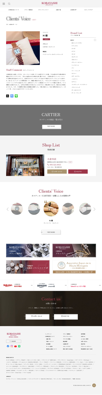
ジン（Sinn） (80, 362)
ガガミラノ (75, 60)
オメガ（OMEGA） (10, 360)
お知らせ (83, 336)
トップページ (48, 334)
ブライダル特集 (66, 339)
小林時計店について (13, 10)
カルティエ (75, 57)
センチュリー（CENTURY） (76, 371)
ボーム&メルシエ (76, 91)
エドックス (75, 46)
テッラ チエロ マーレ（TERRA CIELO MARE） (57, 371)
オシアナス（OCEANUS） (54, 368)
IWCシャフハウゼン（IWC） (34, 360)
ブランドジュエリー (43, 10)
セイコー (74, 74)
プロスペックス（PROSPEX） (58, 366)
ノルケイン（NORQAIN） (12, 362)
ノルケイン (75, 80)
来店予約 (78, 171)
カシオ (73, 54)
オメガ (73, 49)
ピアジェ (74, 83)
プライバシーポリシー (86, 346)
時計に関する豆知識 (67, 349)
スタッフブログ (88, 10)
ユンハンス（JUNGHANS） (12, 366)
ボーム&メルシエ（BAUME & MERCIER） (29, 362)
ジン (73, 68)
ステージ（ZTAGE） (40, 371)
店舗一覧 (58, 10)
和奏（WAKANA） (77, 379)
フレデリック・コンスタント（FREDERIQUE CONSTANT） (58, 364)
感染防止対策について (51, 349)
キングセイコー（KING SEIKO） (27, 366)
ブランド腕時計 (28, 10)
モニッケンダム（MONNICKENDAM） (62, 379)
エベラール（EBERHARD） (69, 362)
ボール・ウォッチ (76, 94)
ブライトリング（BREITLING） (49, 360)
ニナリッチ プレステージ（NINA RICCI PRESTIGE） (40, 379)
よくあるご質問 (84, 339)
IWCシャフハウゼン (77, 43)
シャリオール (75, 66)
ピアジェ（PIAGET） (21, 360)
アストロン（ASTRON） (71, 366)
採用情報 (83, 334)
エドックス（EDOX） (29, 364)
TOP (7, 24)
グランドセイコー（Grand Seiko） (66, 360)
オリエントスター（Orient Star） (14, 373)
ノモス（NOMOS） (89, 362)
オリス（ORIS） (39, 364)
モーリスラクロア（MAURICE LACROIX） (83, 364)
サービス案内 (49, 346)
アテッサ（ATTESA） (66, 368)
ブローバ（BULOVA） (84, 366)
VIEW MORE (51, 126)
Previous (8, 209)
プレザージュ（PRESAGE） (42, 366)
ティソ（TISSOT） (44, 362)
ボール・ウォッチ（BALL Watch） (14, 364)
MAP (70, 162)
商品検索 (14, 341)
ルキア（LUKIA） (87, 368)
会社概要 (48, 344)
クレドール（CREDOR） (56, 362)
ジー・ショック (76, 71)
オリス (73, 51)
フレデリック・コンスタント (79, 85)
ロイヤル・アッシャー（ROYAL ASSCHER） (16, 379)
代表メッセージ (50, 341)
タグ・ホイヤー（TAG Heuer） (82, 360)
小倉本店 (52, 158)
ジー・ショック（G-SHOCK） (39, 368)
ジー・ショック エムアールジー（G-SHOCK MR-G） (18, 368)
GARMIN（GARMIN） (11, 371)
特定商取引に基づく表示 (86, 349)
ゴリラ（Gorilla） (27, 373)
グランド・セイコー (77, 63)
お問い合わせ (57, 171)
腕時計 (72, 40)
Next (93, 209)
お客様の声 (73, 10)
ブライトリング (76, 88)
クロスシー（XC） (77, 368)
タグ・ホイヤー (76, 77)
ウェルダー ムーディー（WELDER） (25, 371)
